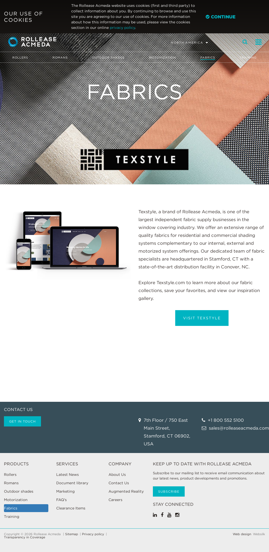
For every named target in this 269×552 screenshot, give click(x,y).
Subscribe (168, 491)
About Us (117, 474)
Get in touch (22, 421)
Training (248, 57)
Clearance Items (70, 508)
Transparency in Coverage (24, 537)
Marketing (65, 491)
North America (187, 42)
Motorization (162, 57)
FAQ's (61, 500)
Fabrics (207, 57)
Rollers (20, 57)
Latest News (67, 474)
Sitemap (71, 534)
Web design (242, 534)
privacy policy (122, 27)
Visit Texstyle (202, 318)
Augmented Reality (126, 491)
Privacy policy (93, 534)
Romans (60, 57)
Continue (220, 16)
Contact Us (118, 483)
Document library (72, 483)
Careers (115, 500)
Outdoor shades (108, 57)
